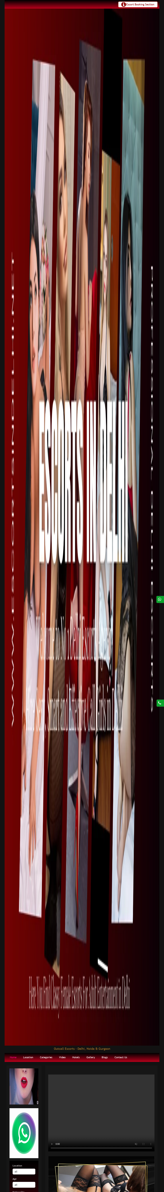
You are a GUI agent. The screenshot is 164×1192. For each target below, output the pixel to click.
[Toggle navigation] (138, 4)
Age (15, 1178)
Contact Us (121, 1057)
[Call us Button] (160, 694)
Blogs (105, 1057)
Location (28, 1057)
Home (13, 1057)
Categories (46, 1057)
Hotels (76, 1057)
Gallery (90, 1057)
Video (62, 1057)
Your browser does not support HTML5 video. (101, 1113)
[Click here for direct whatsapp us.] (160, 599)
